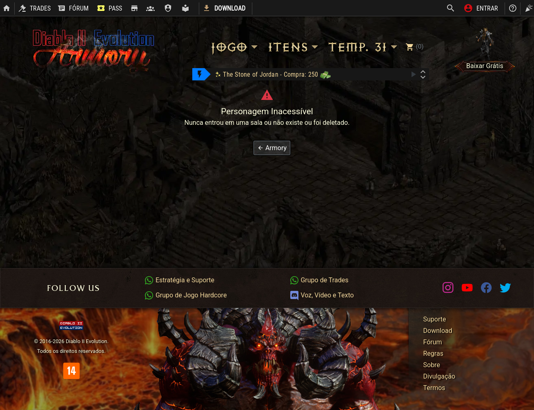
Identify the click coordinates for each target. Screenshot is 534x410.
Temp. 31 (363, 47)
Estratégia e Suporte (179, 280)
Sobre (431, 365)
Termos (434, 388)
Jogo (235, 47)
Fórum (432, 342)
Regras (433, 353)
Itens (294, 47)
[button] (272, 148)
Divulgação (439, 376)
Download (437, 331)
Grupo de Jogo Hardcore (185, 295)
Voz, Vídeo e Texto (321, 295)
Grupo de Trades (319, 280)
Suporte (434, 319)
